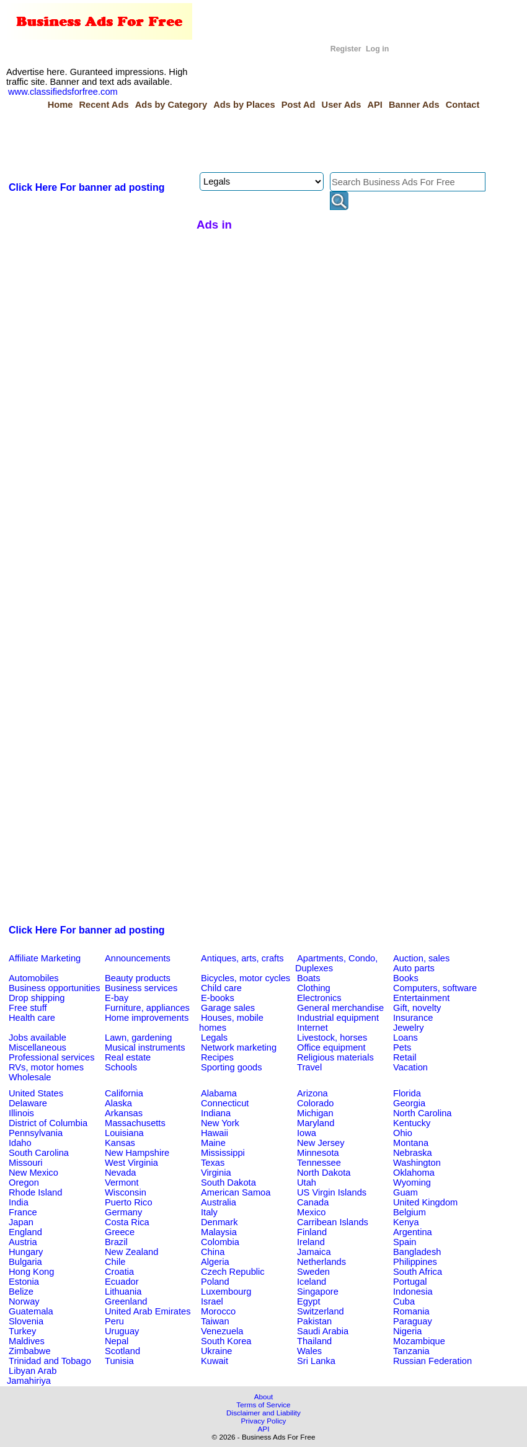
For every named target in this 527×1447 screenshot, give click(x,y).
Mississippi (223, 1153)
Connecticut (225, 1103)
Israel (212, 1301)
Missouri (26, 1163)
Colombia (220, 1242)
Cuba (404, 1301)
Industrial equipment (338, 1018)
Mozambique (419, 1341)
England (25, 1232)
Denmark (219, 1222)
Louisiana (124, 1133)
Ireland (311, 1242)
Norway (24, 1301)
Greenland (126, 1301)
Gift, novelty (417, 1008)
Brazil (116, 1242)
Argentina (412, 1232)
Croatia (119, 1272)
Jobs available (37, 1038)
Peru (114, 1321)
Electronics (319, 998)
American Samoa (235, 1192)
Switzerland (320, 1311)
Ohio (402, 1133)
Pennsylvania (36, 1133)
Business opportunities (54, 988)
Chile (115, 1262)
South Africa (417, 1272)
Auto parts (414, 968)
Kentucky (411, 1123)
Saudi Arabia (322, 1331)
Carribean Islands (332, 1222)
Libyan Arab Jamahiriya (31, 1376)
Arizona (312, 1093)
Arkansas (124, 1113)
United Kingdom (425, 1202)
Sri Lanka (316, 1361)
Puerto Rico (129, 1202)
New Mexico (33, 1173)
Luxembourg (226, 1291)
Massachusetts (135, 1123)
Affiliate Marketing (45, 958)
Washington (417, 1163)
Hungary (26, 1252)
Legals (214, 1038)
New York (220, 1123)
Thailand (314, 1341)
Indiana (216, 1113)
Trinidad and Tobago (50, 1361)
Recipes (217, 1057)
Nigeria (407, 1331)
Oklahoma (414, 1173)
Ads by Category (171, 105)
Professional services (51, 1057)
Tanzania (411, 1351)
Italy (209, 1212)
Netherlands (321, 1262)
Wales (309, 1351)
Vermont (122, 1182)
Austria (23, 1242)
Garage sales (228, 1008)
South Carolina (39, 1153)
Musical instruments (145, 1047)
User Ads (341, 105)
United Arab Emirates (147, 1311)
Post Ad (298, 105)
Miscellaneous (37, 1047)
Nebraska (412, 1153)
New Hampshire (137, 1153)
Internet (312, 1028)
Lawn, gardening (138, 1038)
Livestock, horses (332, 1038)
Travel (309, 1067)
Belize (21, 1291)
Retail (404, 1057)
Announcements (137, 958)
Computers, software (435, 988)
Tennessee (319, 1163)
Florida (407, 1093)
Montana (410, 1143)
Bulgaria (25, 1262)
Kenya (406, 1222)
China (212, 1252)
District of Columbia (48, 1123)
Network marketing (239, 1047)
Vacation (410, 1067)
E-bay (116, 998)
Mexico (311, 1212)
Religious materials (335, 1057)
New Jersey (321, 1143)
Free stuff (28, 1008)
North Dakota (323, 1173)
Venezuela (222, 1331)
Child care (221, 988)
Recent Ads (103, 105)
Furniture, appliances (147, 1008)
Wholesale (30, 1077)
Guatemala (31, 1311)
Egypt (308, 1301)
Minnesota (318, 1153)
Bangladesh (417, 1252)
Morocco (218, 1311)
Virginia (216, 1173)
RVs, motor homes (46, 1067)
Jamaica (314, 1252)
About (263, 1396)
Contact (463, 105)
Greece (120, 1232)
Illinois (21, 1113)
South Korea (226, 1341)
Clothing (313, 988)
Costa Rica (127, 1222)
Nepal (116, 1341)
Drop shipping (36, 998)
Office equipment (331, 1047)
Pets (402, 1047)
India (19, 1202)
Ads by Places (244, 105)
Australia (218, 1202)
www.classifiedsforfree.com (63, 92)
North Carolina (422, 1113)
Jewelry (408, 1028)
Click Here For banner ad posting (87, 187)
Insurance (413, 1018)
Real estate (128, 1057)
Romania (411, 1311)
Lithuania (123, 1291)
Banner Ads (414, 105)
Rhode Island (35, 1192)
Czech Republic (233, 1272)
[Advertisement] (232, 141)
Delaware (28, 1103)
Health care (32, 1018)
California (124, 1093)
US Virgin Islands (331, 1192)
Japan (21, 1222)
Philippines (415, 1262)
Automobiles (34, 978)
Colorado (315, 1103)
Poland (215, 1282)
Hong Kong (31, 1272)
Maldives (27, 1341)
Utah (306, 1182)
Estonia (24, 1282)
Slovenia (26, 1321)
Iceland (311, 1282)
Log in (377, 49)
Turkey (22, 1331)
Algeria (215, 1262)
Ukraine (216, 1351)
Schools (121, 1067)
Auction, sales (421, 958)
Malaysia (219, 1232)
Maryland (315, 1123)
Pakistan (314, 1321)
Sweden (313, 1272)
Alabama (219, 1093)
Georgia (409, 1103)
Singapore (318, 1291)
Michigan (315, 1113)
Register (345, 49)
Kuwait (214, 1361)
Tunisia (119, 1361)
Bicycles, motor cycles (245, 978)
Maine (213, 1143)
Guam (405, 1192)
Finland (312, 1232)
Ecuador (122, 1282)
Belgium (409, 1212)
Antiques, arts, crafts (242, 958)
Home (60, 105)
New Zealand (131, 1252)
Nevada (120, 1173)
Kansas (120, 1143)
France (23, 1212)
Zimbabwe (30, 1351)
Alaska (118, 1103)
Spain (405, 1242)
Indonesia (413, 1291)
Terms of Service (263, 1405)
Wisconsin (125, 1192)
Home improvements (146, 1018)
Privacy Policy (263, 1421)
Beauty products (137, 978)
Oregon (24, 1182)
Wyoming (412, 1182)
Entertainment (421, 998)
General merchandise (340, 1008)
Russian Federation (432, 1361)
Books (405, 978)
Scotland (122, 1351)
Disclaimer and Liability (263, 1413)
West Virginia (131, 1163)
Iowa (306, 1133)
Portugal (410, 1282)
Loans (405, 1038)
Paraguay (412, 1321)
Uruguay (122, 1331)
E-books (217, 998)
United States (36, 1093)
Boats (308, 978)
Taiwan (215, 1321)
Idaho (20, 1143)
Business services (141, 988)
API (374, 105)
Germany (123, 1212)
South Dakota (228, 1182)
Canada (313, 1202)
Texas (212, 1163)
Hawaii (214, 1133)
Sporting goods (231, 1067)
